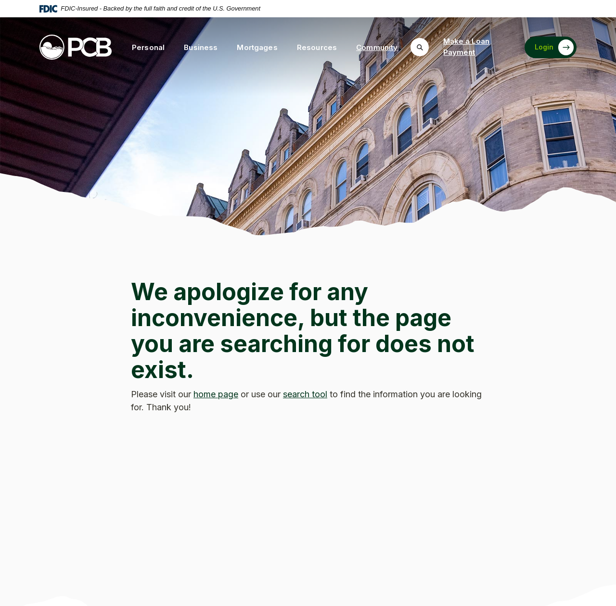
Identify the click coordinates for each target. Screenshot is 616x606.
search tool (305, 394)
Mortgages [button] (257, 47)
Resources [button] (317, 47)
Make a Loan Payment (466, 47)
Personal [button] (148, 47)
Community (377, 47)
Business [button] (201, 47)
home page (215, 394)
